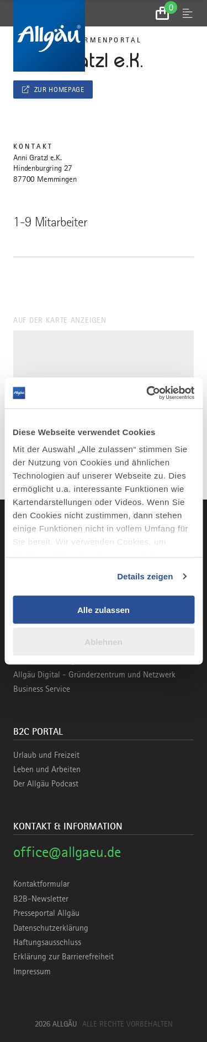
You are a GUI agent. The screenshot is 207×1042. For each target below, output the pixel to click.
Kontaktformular (41, 884)
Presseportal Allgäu (46, 913)
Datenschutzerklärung (50, 928)
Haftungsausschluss (47, 942)
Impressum (32, 971)
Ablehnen (103, 642)
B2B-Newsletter (40, 899)
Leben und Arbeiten (47, 769)
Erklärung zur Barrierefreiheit (63, 957)
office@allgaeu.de (67, 851)
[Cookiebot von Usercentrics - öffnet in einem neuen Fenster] (147, 393)
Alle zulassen (103, 609)
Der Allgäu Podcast (45, 784)
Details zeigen (145, 576)
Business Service (41, 689)
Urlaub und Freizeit (46, 755)
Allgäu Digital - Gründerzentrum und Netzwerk (94, 675)
